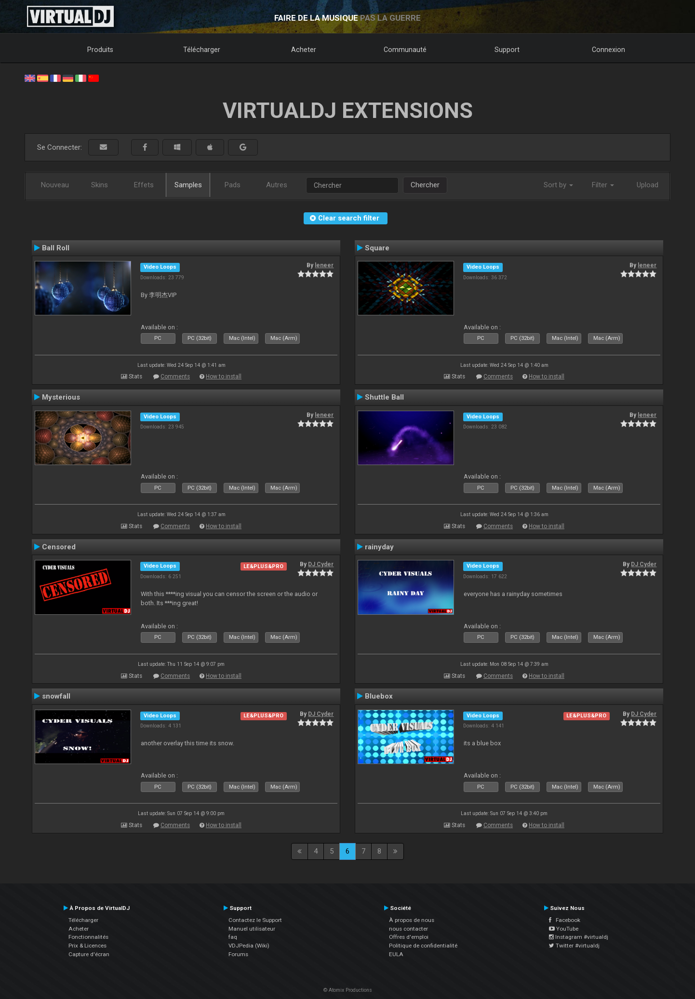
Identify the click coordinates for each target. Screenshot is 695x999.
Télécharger (201, 49)
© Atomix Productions (347, 990)
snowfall (56, 696)
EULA (396, 954)
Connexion (608, 49)
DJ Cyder (321, 564)
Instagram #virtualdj (578, 937)
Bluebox (379, 696)
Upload (647, 185)
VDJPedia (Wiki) (248, 945)
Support (507, 49)
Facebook (564, 920)
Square (377, 248)
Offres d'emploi (408, 937)
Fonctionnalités (88, 937)
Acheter (303, 49)
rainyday (379, 547)
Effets (144, 185)
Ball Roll (55, 248)
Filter (603, 185)
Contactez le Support (255, 920)
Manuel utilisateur (251, 928)
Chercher (425, 185)
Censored (59, 547)
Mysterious (61, 397)
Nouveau (55, 185)
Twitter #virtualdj (574, 945)
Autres (276, 185)
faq (232, 937)
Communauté (405, 49)
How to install (223, 376)
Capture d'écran (88, 954)
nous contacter (408, 928)
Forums (238, 954)
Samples (188, 185)
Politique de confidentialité (423, 945)
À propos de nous (411, 920)
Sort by (558, 185)
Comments (175, 376)
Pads (233, 185)
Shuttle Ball (384, 397)
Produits (100, 49)
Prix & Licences (87, 945)
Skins (99, 185)
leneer (324, 265)
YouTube (563, 928)
